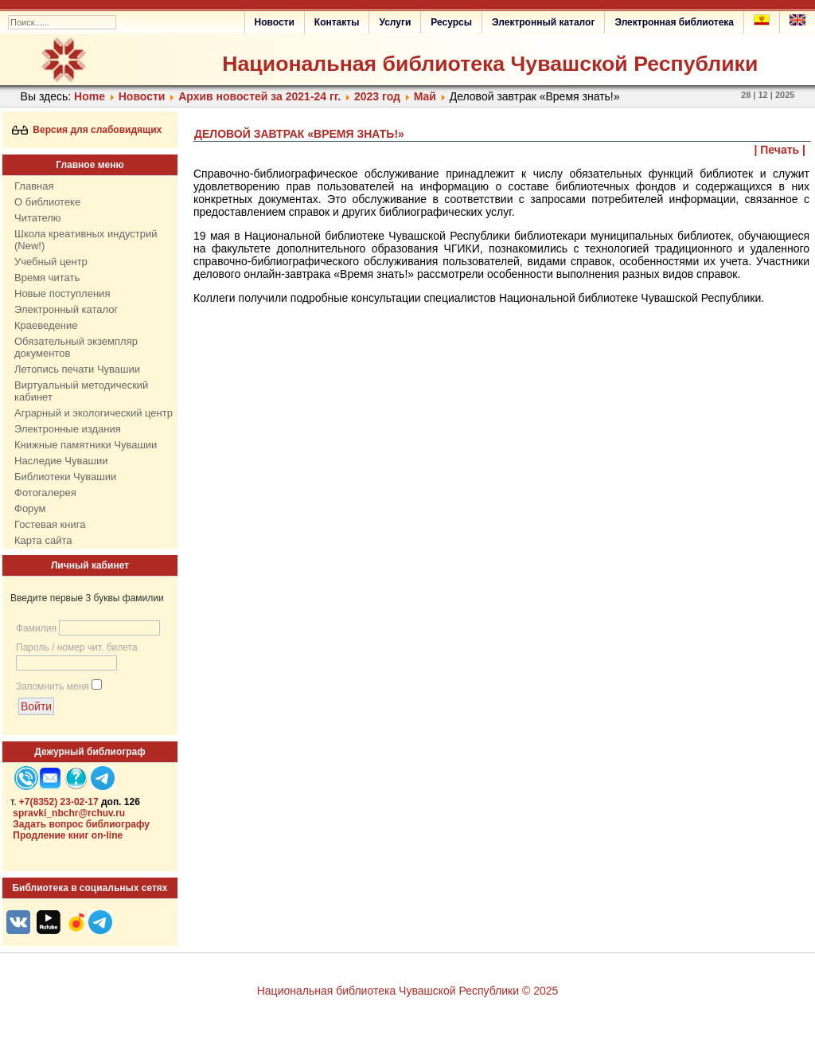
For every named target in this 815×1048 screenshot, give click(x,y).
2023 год (377, 96)
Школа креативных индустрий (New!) (86, 240)
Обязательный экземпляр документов (76, 347)
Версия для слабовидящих (87, 129)
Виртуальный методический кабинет (81, 391)
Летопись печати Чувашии (77, 369)
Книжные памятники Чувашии (85, 445)
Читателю (37, 218)
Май (425, 96)
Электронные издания (67, 429)
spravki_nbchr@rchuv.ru (69, 813)
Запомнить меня (52, 686)
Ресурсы (451, 22)
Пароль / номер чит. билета (77, 647)
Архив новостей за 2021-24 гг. (259, 96)
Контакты (337, 22)
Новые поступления (62, 293)
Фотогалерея (45, 493)
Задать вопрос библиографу (81, 824)
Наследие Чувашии (60, 461)
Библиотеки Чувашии (65, 477)
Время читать (47, 278)
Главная (33, 186)
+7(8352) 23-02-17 (59, 802)
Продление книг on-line (68, 835)
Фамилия (36, 628)
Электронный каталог (543, 22)
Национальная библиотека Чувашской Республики (490, 64)
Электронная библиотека (674, 22)
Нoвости (142, 96)
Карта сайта (43, 540)
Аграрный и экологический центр (93, 413)
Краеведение (45, 325)
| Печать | (780, 149)
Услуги (395, 22)
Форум (30, 508)
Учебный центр (51, 262)
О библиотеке (47, 202)
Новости (274, 22)
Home (89, 96)
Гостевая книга (49, 524)
